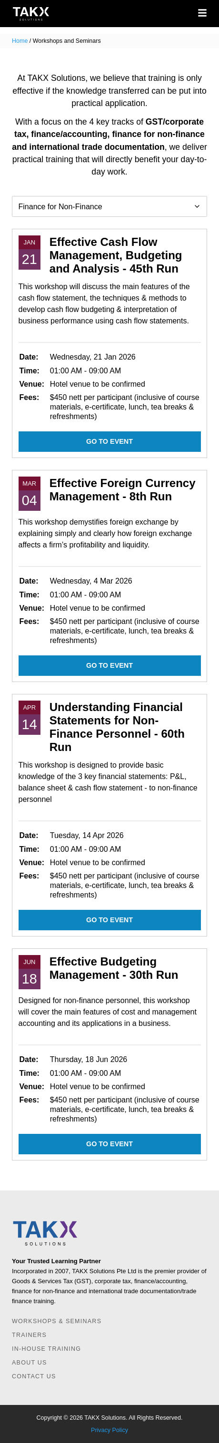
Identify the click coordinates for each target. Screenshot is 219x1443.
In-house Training (46, 1349)
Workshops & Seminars (56, 1321)
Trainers (29, 1335)
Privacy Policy (109, 1430)
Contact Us (34, 1376)
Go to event (109, 441)
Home (20, 41)
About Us (29, 1362)
